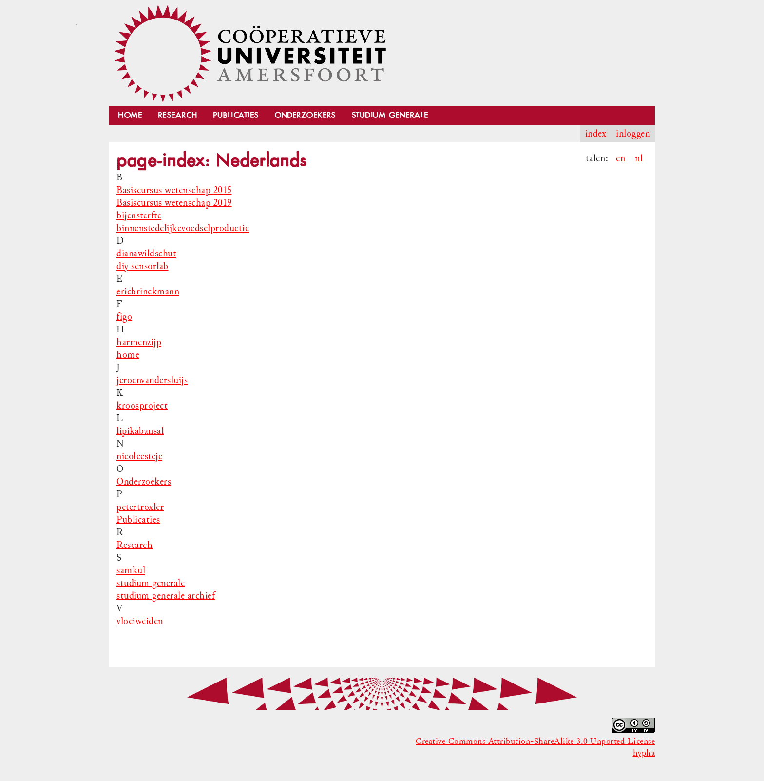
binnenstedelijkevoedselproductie (182, 228)
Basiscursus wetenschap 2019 (174, 203)
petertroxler (140, 507)
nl (639, 158)
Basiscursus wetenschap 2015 (174, 190)
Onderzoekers (304, 115)
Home (130, 115)
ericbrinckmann (147, 291)
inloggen (633, 133)
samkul (130, 570)
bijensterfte (138, 215)
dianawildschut (146, 253)
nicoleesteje (139, 456)
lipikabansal (140, 431)
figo (124, 317)
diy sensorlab (142, 266)
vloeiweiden (139, 621)
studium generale (150, 583)
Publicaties (236, 115)
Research (177, 115)
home (127, 355)
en (620, 158)
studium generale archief (165, 596)
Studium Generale (389, 115)
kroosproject (142, 405)
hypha (644, 753)
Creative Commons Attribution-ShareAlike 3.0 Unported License (535, 741)
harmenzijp (138, 342)
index (596, 133)
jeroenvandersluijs (152, 380)
